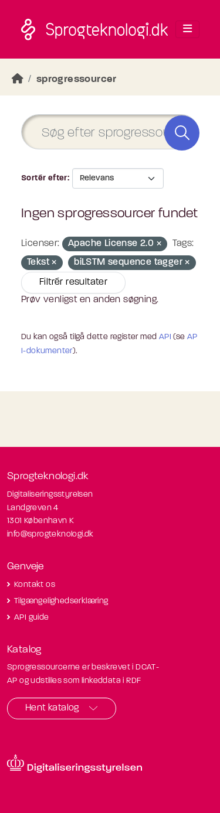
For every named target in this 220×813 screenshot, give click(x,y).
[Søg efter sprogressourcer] (110, 132)
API (165, 337)
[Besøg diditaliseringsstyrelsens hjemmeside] (74, 763)
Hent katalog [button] (52, 708)
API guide (31, 617)
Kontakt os (34, 584)
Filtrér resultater (73, 282)
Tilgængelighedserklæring (61, 601)
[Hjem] (17, 79)
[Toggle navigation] (187, 29)
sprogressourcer (76, 79)
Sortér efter (44, 178)
